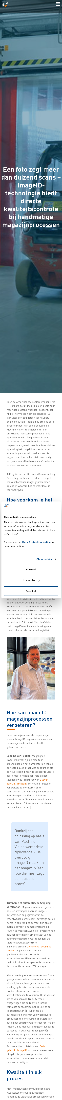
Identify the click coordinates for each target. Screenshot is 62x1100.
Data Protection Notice (36, 542)
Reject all (31, 591)
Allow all (31, 569)
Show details (44, 559)
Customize (31, 580)
